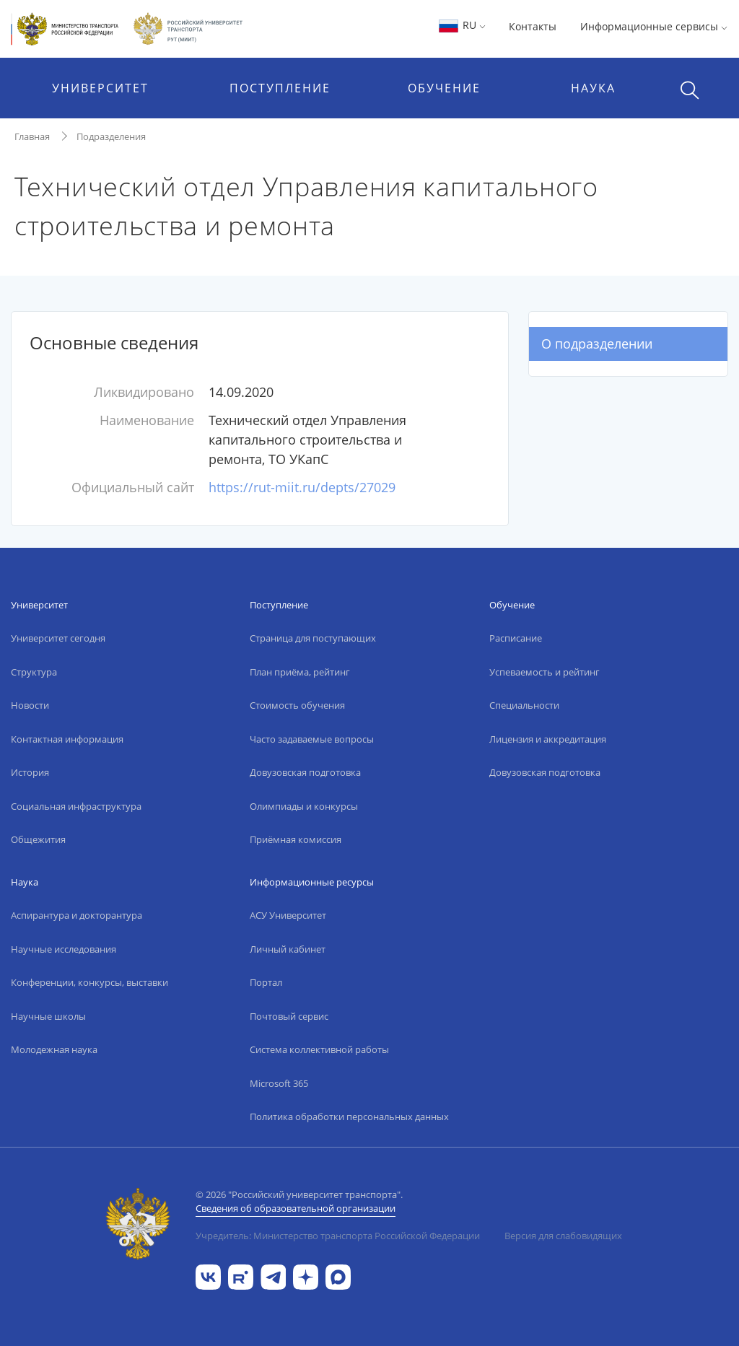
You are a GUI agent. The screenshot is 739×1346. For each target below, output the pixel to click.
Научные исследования (63, 949)
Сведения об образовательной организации (295, 1208)
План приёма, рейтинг (300, 671)
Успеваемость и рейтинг (544, 671)
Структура (34, 671)
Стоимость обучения (297, 705)
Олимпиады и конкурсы (304, 806)
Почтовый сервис (289, 1016)
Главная (32, 136)
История (30, 772)
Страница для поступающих (313, 638)
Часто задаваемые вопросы (312, 739)
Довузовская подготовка (305, 772)
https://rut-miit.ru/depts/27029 (302, 487)
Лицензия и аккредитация (547, 739)
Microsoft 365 (279, 1083)
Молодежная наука (54, 1049)
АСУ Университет (288, 915)
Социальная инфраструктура (76, 806)
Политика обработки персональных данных (349, 1116)
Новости (30, 705)
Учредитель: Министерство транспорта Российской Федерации (338, 1235)
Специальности (524, 705)
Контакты (532, 26)
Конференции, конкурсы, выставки (89, 982)
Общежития (38, 839)
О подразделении (596, 343)
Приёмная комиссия (295, 839)
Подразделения (111, 136)
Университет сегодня (58, 638)
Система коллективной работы (319, 1049)
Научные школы (48, 1016)
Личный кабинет (287, 949)
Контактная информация (67, 739)
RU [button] (461, 25)
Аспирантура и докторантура (76, 915)
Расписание (515, 638)
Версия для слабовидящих (563, 1235)
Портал (266, 982)
